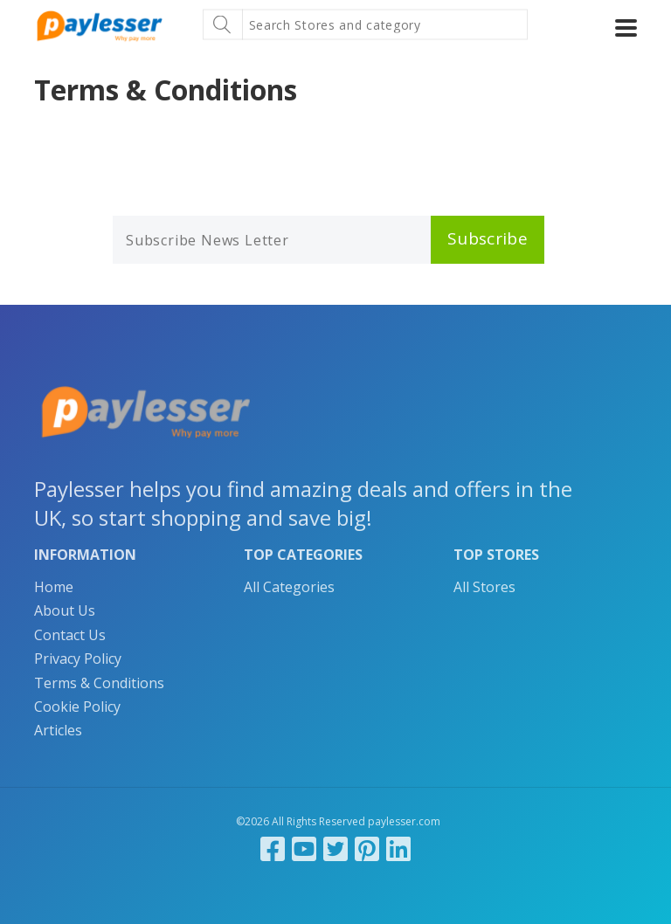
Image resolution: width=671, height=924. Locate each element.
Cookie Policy (77, 706)
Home (53, 586)
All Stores (484, 586)
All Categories (289, 586)
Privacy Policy (77, 658)
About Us (64, 610)
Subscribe (487, 238)
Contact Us (70, 635)
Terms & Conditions (99, 683)
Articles (58, 730)
